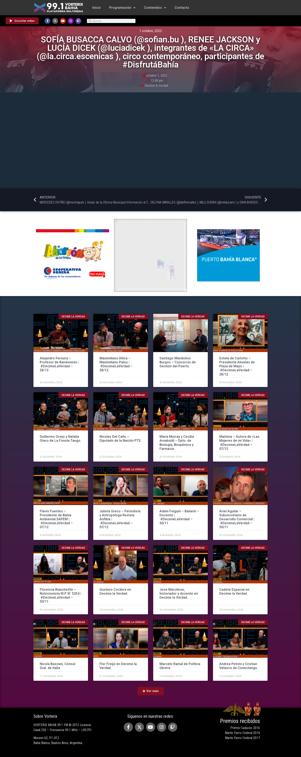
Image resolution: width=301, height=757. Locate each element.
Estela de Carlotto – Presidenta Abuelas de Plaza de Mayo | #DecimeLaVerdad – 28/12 (237, 366)
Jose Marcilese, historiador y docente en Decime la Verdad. (178, 593)
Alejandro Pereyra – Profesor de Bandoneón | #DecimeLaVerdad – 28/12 (59, 364)
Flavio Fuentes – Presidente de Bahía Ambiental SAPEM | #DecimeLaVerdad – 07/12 (56, 519)
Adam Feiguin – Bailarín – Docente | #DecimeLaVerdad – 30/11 (179, 517)
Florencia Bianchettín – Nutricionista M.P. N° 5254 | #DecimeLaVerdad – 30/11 (60, 596)
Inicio (96, 8)
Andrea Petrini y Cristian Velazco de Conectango (238, 666)
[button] (151, 691)
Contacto (182, 8)
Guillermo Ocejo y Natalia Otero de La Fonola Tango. (60, 439)
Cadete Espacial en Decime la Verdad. (234, 591)
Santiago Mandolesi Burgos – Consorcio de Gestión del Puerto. (177, 362)
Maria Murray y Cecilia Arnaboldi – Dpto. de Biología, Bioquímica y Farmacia (176, 443)
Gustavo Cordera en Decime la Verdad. (115, 591)
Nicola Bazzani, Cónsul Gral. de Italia (57, 666)
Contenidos (155, 7)
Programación (122, 7)
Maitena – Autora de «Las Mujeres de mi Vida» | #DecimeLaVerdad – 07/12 (239, 443)
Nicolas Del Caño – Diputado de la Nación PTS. (120, 439)
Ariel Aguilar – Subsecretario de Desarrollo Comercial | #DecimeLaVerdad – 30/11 (236, 519)
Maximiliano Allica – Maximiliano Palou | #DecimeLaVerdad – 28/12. (116, 364)
